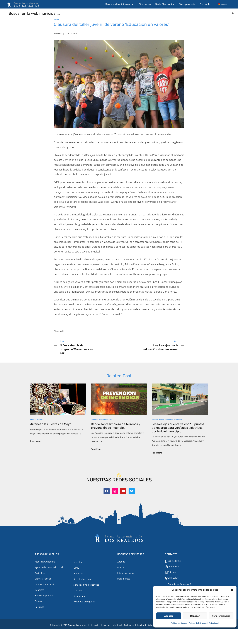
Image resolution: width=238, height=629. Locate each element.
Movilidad (178, 420)
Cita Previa (173, 566)
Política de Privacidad (198, 623)
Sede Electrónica (165, 4)
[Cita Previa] (166, 566)
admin (58, 33)
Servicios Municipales (119, 4)
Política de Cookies (179, 623)
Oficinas (172, 572)
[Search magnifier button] (233, 13)
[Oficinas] (166, 572)
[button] (231, 589)
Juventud (57, 19)
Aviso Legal (214, 623)
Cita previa (144, 4)
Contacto (205, 4)
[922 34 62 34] (166, 561)
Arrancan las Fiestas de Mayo (50, 424)
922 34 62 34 (174, 560)
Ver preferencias (221, 616)
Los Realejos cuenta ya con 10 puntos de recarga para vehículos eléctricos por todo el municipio (178, 427)
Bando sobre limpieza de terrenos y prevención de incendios (115, 426)
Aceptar (168, 616)
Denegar (195, 616)
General (40, 420)
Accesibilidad (115, 625)
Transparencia (187, 4)
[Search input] (119, 13)
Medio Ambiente (105, 420)
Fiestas (33, 420)
